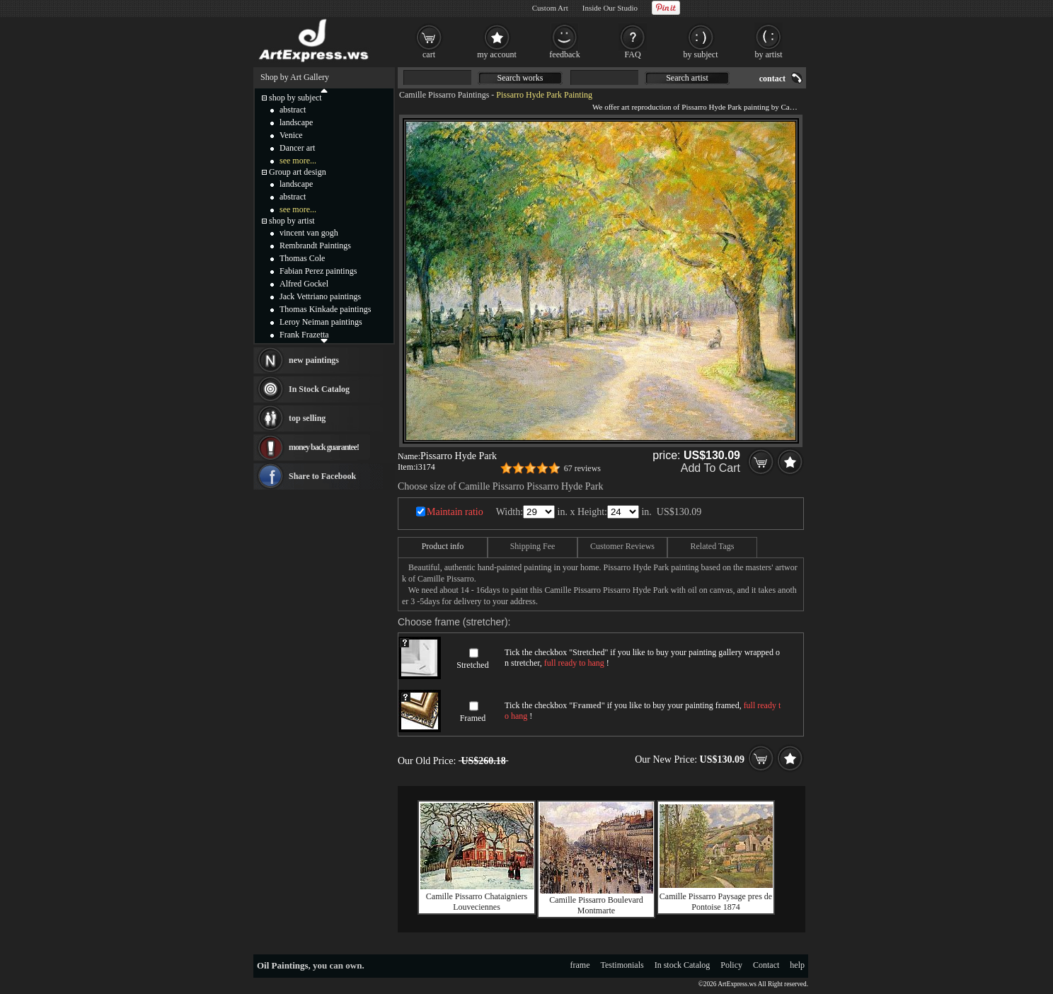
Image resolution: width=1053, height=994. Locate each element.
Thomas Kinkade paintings (325, 309)
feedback (564, 54)
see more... (298, 161)
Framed (473, 718)
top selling (307, 418)
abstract (293, 110)
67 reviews (582, 468)
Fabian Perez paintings (318, 271)
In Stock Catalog (319, 389)
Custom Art (550, 8)
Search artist (687, 78)
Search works (520, 78)
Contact (766, 965)
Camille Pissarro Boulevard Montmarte (596, 905)
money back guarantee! (324, 447)
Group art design (297, 172)
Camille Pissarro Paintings (444, 95)
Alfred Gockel (304, 284)
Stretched (472, 665)
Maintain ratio (455, 512)
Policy (731, 965)
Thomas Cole (302, 258)
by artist (769, 54)
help (797, 965)
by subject (701, 54)
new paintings (314, 360)
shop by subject (295, 98)
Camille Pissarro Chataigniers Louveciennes (476, 901)
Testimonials (622, 965)
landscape (296, 122)
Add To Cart (710, 468)
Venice (291, 135)
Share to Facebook (322, 476)
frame (580, 965)
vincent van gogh (309, 233)
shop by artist (292, 221)
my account (497, 54)
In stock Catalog (682, 965)
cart (428, 54)
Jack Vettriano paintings (320, 296)
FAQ (632, 54)
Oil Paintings (283, 965)
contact (772, 78)
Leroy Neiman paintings (321, 322)
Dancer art (297, 148)
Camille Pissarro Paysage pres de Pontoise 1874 (716, 901)
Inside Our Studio (610, 8)
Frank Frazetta (304, 335)
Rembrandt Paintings (315, 245)
